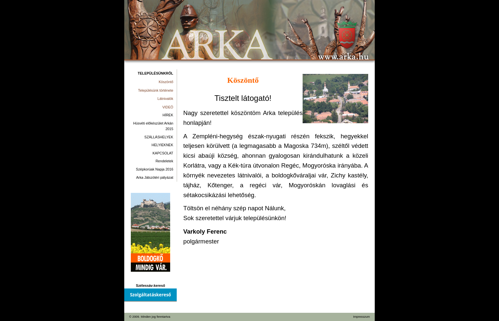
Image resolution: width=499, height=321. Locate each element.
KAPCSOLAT (162, 153)
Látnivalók (165, 99)
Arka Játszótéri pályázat (154, 177)
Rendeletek (164, 161)
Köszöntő (166, 82)
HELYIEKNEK (162, 145)
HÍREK (168, 115)
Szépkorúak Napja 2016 (154, 169)
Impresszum (361, 316)
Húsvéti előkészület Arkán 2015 (153, 126)
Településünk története (155, 90)
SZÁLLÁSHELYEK (158, 137)
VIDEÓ (167, 107)
